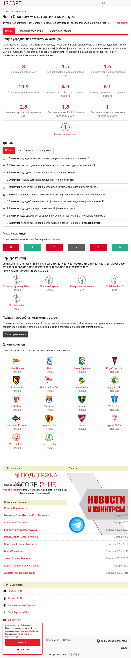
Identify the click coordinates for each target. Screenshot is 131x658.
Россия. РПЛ (12, 591)
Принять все (23, 642)
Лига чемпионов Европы (19, 605)
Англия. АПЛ (12, 598)
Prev (71, 503)
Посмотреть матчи (15, 334)
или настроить (22, 649)
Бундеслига (12, 619)
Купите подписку (12, 489)
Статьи (67, 640)
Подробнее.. (121, 23)
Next (124, 503)
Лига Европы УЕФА (16, 612)
